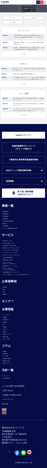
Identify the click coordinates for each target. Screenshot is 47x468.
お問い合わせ (8, 390)
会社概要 (5, 317)
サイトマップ (8, 399)
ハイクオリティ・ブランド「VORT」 (10, 252)
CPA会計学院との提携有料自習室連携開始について (24, 73)
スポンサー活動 (6, 338)
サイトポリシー (6, 375)
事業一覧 (8, 205)
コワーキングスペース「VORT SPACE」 (11, 250)
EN (3, 404)
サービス (8, 235)
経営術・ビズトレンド (7, 363)
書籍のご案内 (5, 336)
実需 (4, 289)
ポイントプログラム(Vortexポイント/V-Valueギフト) (9, 263)
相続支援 (5, 223)
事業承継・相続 (6, 360)
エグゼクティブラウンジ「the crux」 (11, 255)
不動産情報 (5, 353)
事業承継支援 (5, 216)
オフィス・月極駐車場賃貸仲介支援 (10, 228)
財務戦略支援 (5, 213)
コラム (6, 345)
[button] (45, 2)
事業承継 (5, 294)
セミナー (8, 301)
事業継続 (5, 351)
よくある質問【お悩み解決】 (14, 386)
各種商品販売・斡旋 (7, 259)
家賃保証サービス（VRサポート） (10, 247)
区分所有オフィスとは (7, 240)
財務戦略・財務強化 (7, 358)
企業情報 (8, 309)
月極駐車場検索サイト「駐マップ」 (11, 272)
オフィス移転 (5, 356)
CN (7, 404)
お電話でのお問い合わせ (12, 395)
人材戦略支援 (5, 225)
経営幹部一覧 (5, 319)
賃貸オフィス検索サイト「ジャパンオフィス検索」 (9, 269)
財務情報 (5, 326)
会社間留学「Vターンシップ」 (10, 266)
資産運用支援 (5, 218)
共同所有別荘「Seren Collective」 (10, 245)
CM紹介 (4, 331)
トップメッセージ (6, 314)
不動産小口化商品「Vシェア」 (9, 243)
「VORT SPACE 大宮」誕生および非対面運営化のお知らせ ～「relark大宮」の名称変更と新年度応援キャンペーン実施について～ (28, 37)
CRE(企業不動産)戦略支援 (8, 221)
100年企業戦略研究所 (8, 257)
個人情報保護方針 (6, 378)
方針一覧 (8, 370)
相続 (4, 291)
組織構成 (5, 322)
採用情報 (10, 181)
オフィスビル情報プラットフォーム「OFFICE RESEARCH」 (16, 274)
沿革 (4, 324)
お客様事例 (9, 281)
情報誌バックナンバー (7, 334)
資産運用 (5, 287)
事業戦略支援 (5, 211)
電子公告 (5, 329)
